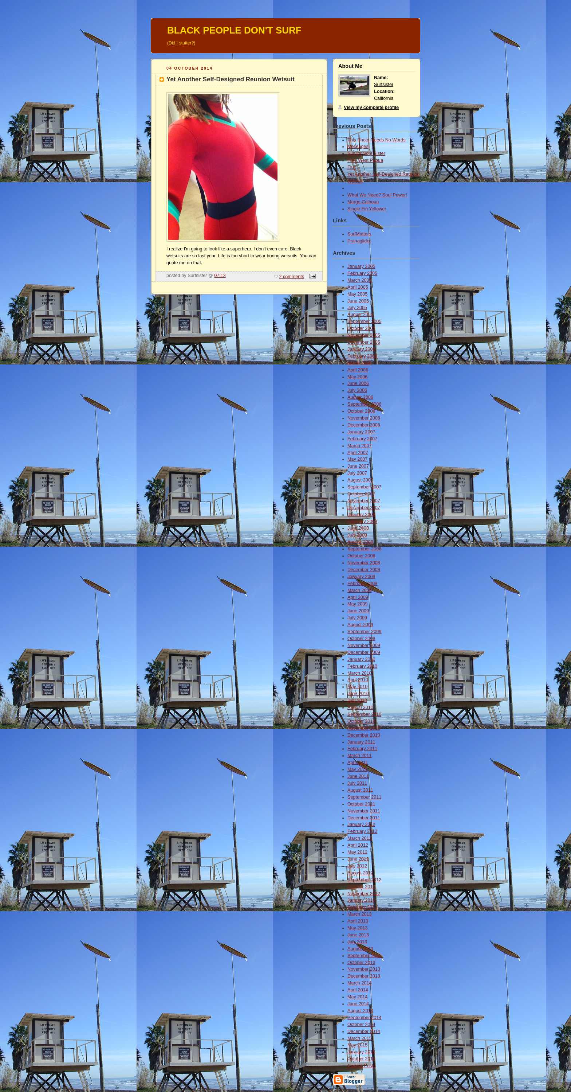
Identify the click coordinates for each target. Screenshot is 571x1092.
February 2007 (362, 438)
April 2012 (357, 845)
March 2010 (359, 673)
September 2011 (364, 797)
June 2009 (358, 610)
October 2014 (361, 1024)
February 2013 (362, 907)
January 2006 (361, 349)
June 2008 (358, 528)
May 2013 (357, 928)
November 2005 (363, 335)
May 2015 (357, 1045)
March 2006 (359, 363)
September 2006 (364, 404)
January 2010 (361, 659)
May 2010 (357, 686)
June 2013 (358, 934)
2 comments (291, 276)
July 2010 (357, 700)
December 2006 (363, 425)
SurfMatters (359, 234)
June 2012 (358, 859)
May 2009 (357, 604)
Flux (351, 167)
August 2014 (360, 1010)
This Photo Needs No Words (376, 140)
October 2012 (361, 886)
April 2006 (357, 370)
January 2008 (361, 514)
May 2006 (357, 376)
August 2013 (360, 948)
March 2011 (359, 755)
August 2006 (360, 397)
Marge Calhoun (363, 201)
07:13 (220, 275)
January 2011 (361, 742)
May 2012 (357, 852)
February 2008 (362, 521)
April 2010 (357, 679)
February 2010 (362, 666)
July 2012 (357, 866)
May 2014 (357, 996)
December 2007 (363, 507)
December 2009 (363, 652)
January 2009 (361, 576)
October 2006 (361, 411)
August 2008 (360, 542)
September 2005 (364, 321)
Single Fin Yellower (366, 208)
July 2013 (357, 941)
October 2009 (361, 638)
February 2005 (362, 273)
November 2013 (363, 969)
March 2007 (359, 445)
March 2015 (359, 1038)
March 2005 (359, 280)
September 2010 (364, 714)
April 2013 (357, 921)
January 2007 (361, 431)
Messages (357, 146)
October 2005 (361, 328)
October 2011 (361, 804)
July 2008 (357, 535)
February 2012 (362, 831)
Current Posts (361, 1065)
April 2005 (357, 287)
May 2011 (357, 769)
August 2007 (360, 480)
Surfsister (383, 84)
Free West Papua (365, 160)
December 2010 (363, 735)
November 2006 (363, 418)
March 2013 (359, 914)
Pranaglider (359, 240)
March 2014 (359, 983)
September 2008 (364, 548)
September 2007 (364, 487)
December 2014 (363, 1031)
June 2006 (358, 383)
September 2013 (364, 955)
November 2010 (363, 728)
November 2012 (363, 893)
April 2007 (357, 452)
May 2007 (357, 459)
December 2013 (363, 976)
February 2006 (362, 356)
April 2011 (357, 762)
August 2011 (360, 790)
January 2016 (361, 1051)
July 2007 (357, 473)
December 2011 (363, 817)
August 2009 (360, 624)
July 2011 (357, 783)
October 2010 (361, 721)
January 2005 (361, 266)
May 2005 (357, 294)
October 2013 (361, 962)
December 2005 (363, 342)
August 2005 (360, 314)
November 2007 (363, 500)
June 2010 (358, 693)
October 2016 (361, 1058)
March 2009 (359, 590)
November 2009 (363, 645)
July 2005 (357, 307)
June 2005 (358, 301)
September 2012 (364, 879)
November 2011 (363, 811)
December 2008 (363, 569)
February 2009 (362, 583)
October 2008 (361, 555)
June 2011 (358, 776)
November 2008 (363, 562)
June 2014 (358, 1003)
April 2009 (357, 597)
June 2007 (358, 466)
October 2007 (361, 493)
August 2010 (360, 707)
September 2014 (364, 1017)
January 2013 (361, 900)
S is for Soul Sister (366, 153)
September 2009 (364, 631)
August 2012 (360, 872)
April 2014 (357, 989)
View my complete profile (371, 107)
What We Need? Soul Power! (377, 195)
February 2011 (362, 748)
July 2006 (357, 390)
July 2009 (357, 617)
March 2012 (359, 838)
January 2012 (361, 824)
